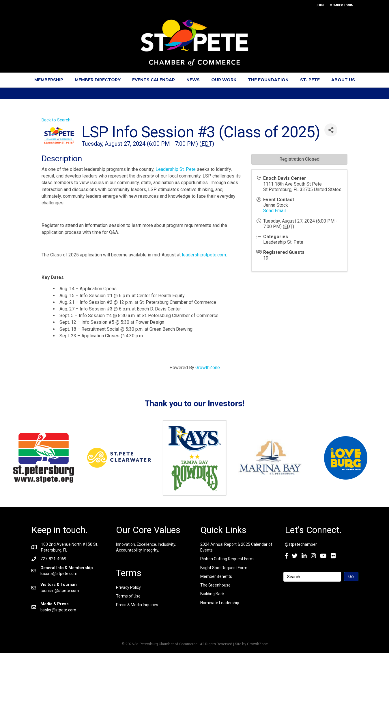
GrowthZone (207, 367)
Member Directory (98, 79)
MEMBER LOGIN (341, 5)
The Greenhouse (215, 585)
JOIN (319, 5)
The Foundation (268, 79)
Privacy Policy (128, 587)
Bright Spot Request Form (223, 567)
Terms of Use (128, 596)
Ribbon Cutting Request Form (227, 558)
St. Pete (310, 79)
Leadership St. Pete (176, 169)
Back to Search (56, 120)
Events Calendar (153, 79)
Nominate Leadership (219, 602)
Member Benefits (216, 576)
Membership (48, 79)
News (193, 79)
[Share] (330, 129)
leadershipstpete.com (204, 255)
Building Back (212, 593)
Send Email (274, 210)
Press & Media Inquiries (137, 604)
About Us (343, 79)
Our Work (223, 79)
